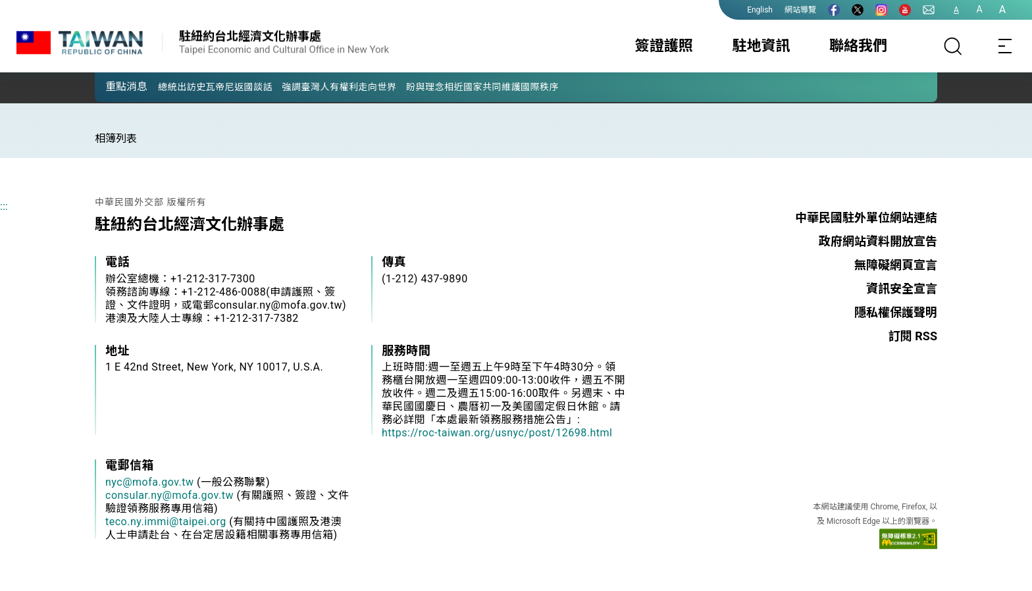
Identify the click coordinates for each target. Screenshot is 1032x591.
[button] (114, 86)
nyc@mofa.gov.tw (149, 482)
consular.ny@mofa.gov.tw (169, 495)
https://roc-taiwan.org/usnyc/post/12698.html (497, 432)
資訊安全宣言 (901, 289)
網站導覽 (800, 9)
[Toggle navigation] (1005, 46)
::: (4, 206)
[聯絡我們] (929, 10)
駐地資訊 (761, 46)
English (760, 9)
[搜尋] (953, 46)
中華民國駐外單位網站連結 (866, 217)
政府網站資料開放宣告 (878, 241)
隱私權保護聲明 (895, 312)
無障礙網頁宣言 (895, 265)
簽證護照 (664, 46)
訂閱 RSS (913, 336)
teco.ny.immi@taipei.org (165, 521)
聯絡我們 (858, 46)
